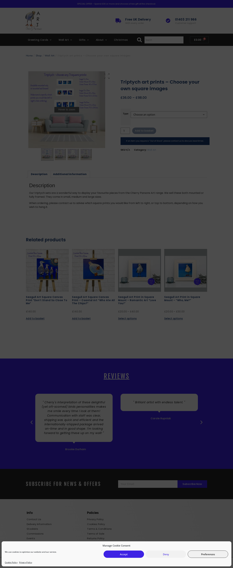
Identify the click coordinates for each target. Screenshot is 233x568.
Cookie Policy (11, 562)
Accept (124, 554)
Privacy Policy (25, 562)
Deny (166, 554)
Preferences (208, 554)
